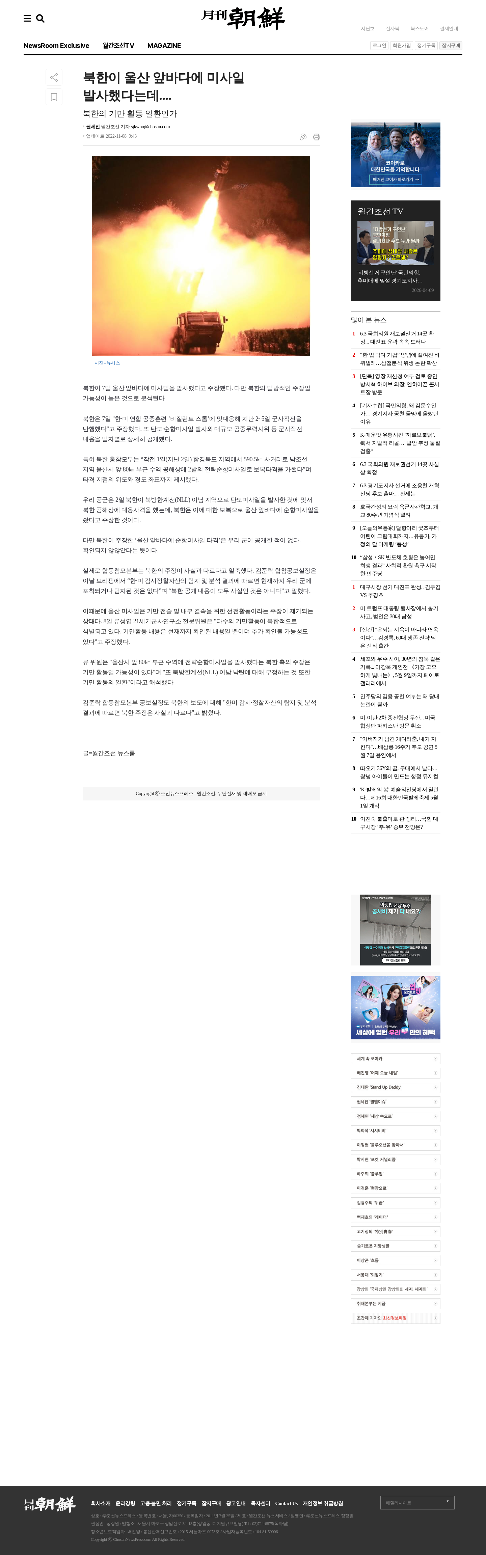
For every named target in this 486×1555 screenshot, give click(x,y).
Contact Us (286, 1503)
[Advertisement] (201, 843)
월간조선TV (118, 46)
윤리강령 (125, 1503)
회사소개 (100, 1503)
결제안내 (449, 28)
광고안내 (236, 1503)
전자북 (393, 28)
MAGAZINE (164, 46)
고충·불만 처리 (156, 1503)
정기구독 (426, 45)
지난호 (368, 28)
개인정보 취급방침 (323, 1503)
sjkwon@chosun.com (150, 126)
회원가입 (402, 45)
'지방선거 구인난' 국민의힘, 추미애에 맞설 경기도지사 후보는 (388, 277)
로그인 (379, 45)
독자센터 (260, 1503)
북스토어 (419, 28)
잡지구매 (451, 45)
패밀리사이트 (398, 1502)
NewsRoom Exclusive (56, 46)
